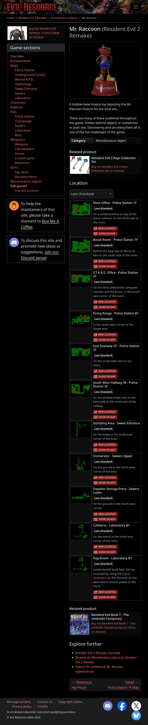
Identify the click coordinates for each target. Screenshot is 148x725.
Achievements (20, 61)
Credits (43, 706)
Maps (14, 65)
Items (14, 167)
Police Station (24, 70)
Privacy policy (22, 706)
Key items (22, 172)
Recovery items (26, 177)
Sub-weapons (24, 149)
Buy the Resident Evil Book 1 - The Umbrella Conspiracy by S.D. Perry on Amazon (113, 627)
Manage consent (19, 702)
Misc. (18, 135)
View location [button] (107, 228)
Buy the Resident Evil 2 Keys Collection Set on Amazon (109, 169)
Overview (17, 56)
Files (13, 112)
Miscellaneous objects (64, 18)
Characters (18, 102)
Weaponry (17, 140)
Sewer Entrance (26, 89)
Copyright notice (70, 702)
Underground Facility (30, 75)
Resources (22, 163)
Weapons (21, 144)
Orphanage (23, 84)
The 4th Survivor (27, 190)
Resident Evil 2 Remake (32, 18)
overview (98, 653)
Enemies (16, 107)
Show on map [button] (107, 233)
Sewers (20, 93)
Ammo (19, 153)
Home (10, 18)
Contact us (44, 702)
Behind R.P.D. (24, 79)
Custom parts (24, 158)
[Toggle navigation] (135, 7)
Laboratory (23, 98)
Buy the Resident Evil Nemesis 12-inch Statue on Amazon (44, 33)
